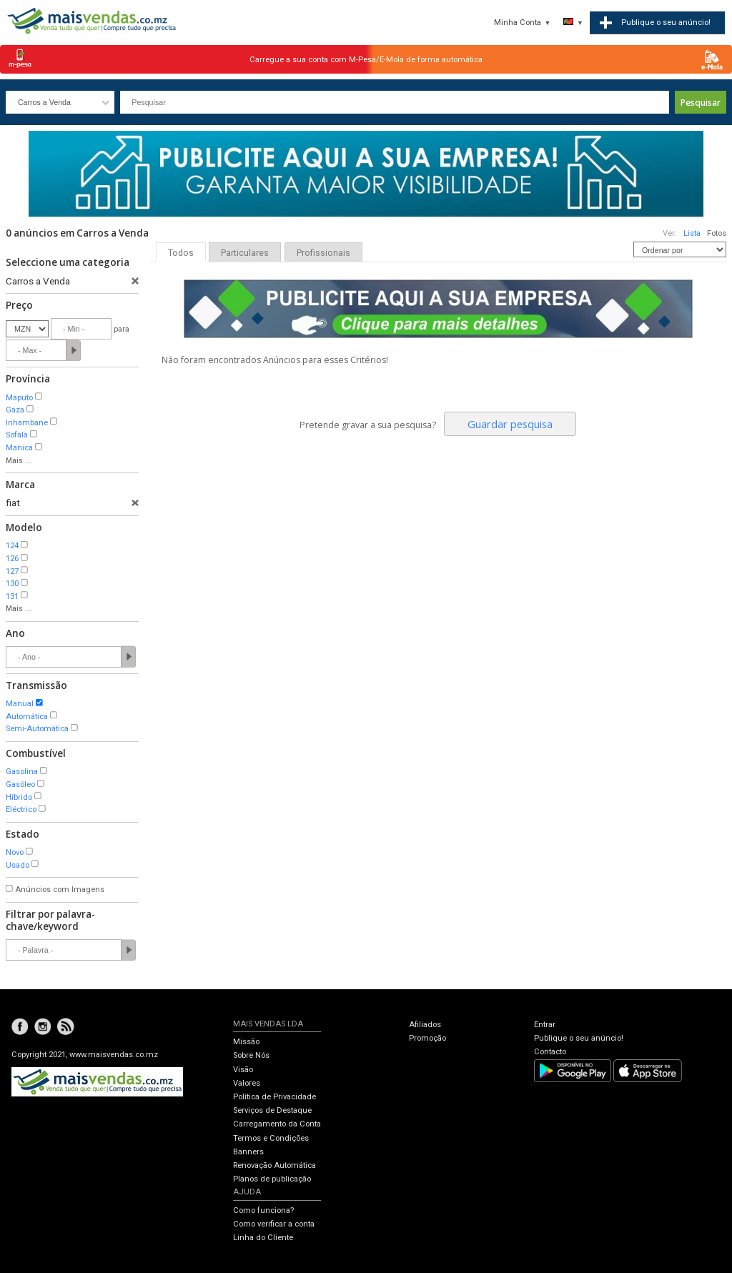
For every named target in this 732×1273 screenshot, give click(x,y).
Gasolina (22, 771)
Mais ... (18, 461)
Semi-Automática (37, 728)
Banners (248, 1151)
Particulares (245, 253)
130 (12, 583)
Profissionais (323, 253)
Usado (17, 865)
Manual (20, 703)
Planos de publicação (272, 1179)
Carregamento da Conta (277, 1124)
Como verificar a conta (274, 1224)
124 (12, 545)
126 (12, 558)
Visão (243, 1069)
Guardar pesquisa (510, 424)
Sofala (17, 435)
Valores (246, 1083)
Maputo (19, 397)
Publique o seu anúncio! (578, 1038)
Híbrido (19, 797)
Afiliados (425, 1024)
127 (12, 571)
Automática (27, 716)
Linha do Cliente (263, 1237)
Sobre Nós (251, 1055)
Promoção (427, 1038)
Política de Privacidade (274, 1096)
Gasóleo (20, 784)
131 (12, 596)
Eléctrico (21, 809)
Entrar (544, 1024)
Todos (181, 253)
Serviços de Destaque (272, 1110)
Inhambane (27, 422)
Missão (246, 1041)
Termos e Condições (271, 1138)
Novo (15, 852)
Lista (692, 233)
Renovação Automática (274, 1165)
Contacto (550, 1051)
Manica (19, 447)
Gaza (15, 410)
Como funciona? (263, 1210)
